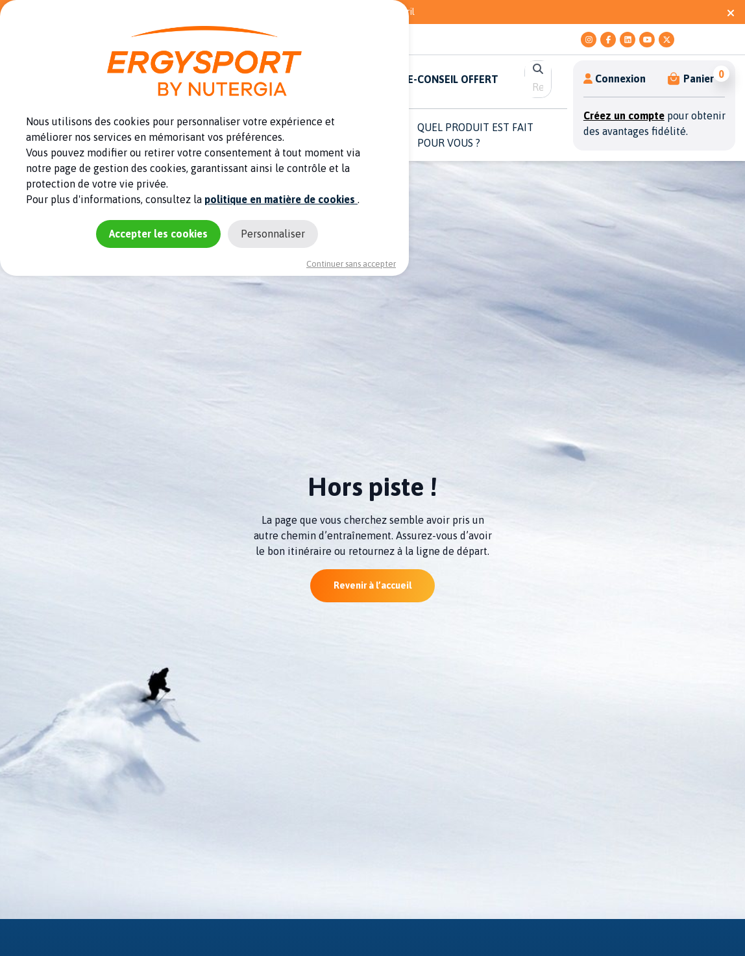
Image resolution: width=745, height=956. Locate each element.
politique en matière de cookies (281, 199)
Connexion (614, 78)
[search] (537, 87)
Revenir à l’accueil (372, 585)
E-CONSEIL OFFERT (453, 79)
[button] (691, 79)
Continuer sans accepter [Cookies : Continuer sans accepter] (351, 264)
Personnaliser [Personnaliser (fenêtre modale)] (273, 233)
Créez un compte (624, 115)
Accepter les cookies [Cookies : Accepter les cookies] (158, 233)
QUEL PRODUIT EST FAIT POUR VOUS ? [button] (475, 135)
